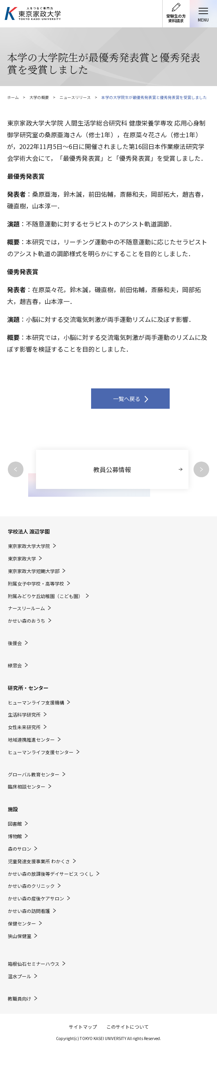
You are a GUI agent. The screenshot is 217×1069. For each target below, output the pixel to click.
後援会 (15, 643)
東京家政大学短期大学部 (33, 571)
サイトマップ (83, 1026)
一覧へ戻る (126, 398)
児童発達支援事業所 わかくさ (39, 861)
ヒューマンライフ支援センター (41, 752)
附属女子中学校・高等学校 (36, 583)
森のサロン (19, 849)
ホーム (13, 97)
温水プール (19, 976)
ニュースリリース (75, 97)
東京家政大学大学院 (29, 546)
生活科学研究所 (24, 714)
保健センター (22, 923)
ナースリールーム (26, 608)
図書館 (15, 824)
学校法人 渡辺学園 (29, 531)
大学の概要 (39, 97)
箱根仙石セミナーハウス (33, 964)
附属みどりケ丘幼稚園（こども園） (45, 596)
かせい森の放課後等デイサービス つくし (50, 874)
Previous (15, 469)
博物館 (15, 836)
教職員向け (19, 998)
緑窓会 (15, 665)
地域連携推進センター (31, 740)
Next (201, 469)
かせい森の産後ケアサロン (36, 898)
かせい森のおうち (26, 621)
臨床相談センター (26, 786)
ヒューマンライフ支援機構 (36, 702)
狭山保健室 (19, 936)
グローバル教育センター (33, 774)
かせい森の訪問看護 (29, 911)
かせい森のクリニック (31, 886)
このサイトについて (127, 1026)
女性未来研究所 (24, 727)
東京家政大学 (22, 558)
